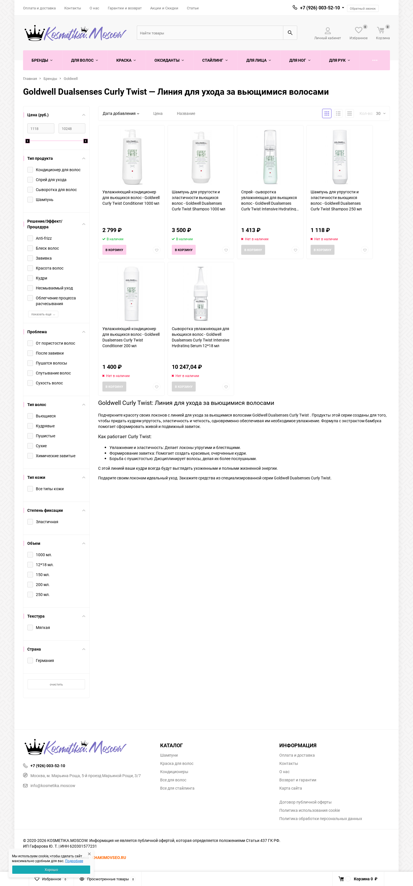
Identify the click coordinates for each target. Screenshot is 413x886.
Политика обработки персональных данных (320, 819)
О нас (94, 8)
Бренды (50, 78)
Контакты (72, 8)
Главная (30, 78)
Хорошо (51, 869)
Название (186, 113)
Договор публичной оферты (305, 802)
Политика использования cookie (309, 810)
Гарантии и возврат (125, 8)
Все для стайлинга (177, 788)
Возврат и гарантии (297, 780)
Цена (158, 113)
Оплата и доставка (39, 8)
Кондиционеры (174, 772)
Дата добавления (121, 113)
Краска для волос (176, 763)
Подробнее (74, 860)
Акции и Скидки (164, 8)
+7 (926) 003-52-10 (320, 8)
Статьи (193, 8)
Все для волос (173, 780)
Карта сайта (290, 788)
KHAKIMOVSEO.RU (109, 857)
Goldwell (71, 78)
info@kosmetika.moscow (49, 785)
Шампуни (169, 755)
